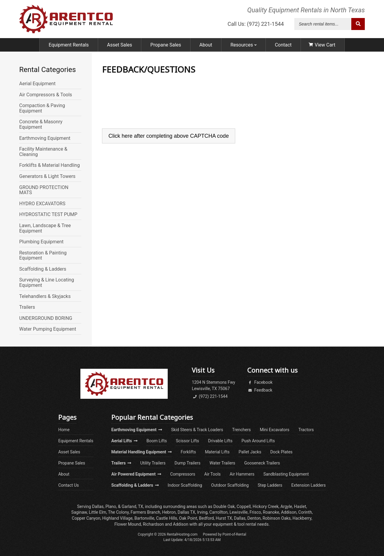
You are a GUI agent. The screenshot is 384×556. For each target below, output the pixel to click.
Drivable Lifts (220, 440)
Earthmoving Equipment (44, 138)
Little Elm (97, 512)
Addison (288, 512)
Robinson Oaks (276, 518)
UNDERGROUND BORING (45, 318)
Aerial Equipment (37, 83)
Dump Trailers (187, 463)
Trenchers (241, 429)
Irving (202, 512)
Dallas (98, 506)
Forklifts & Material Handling (49, 165)
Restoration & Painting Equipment (43, 255)
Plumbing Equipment (41, 242)
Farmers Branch (145, 512)
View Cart (322, 46)
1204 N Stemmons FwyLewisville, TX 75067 (213, 385)
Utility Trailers (152, 463)
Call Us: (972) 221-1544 (255, 24)
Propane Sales (165, 46)
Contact (283, 46)
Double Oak (224, 506)
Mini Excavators (275, 429)
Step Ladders (270, 485)
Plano (110, 506)
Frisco (255, 512)
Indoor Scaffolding (185, 485)
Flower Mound (127, 524)
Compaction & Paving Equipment (42, 108)
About (206, 46)
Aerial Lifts (124, 440)
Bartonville (144, 518)
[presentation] (147, 108)
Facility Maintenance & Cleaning (43, 151)
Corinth (305, 512)
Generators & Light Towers (47, 176)
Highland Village (117, 518)
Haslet (300, 506)
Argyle (286, 506)
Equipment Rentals (69, 46)
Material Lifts (217, 451)
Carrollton (218, 512)
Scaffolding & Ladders (42, 269)
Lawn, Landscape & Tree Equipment (45, 228)
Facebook (259, 382)
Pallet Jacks (249, 451)
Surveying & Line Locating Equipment (46, 282)
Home (64, 429)
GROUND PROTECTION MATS (43, 190)
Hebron (169, 512)
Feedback (259, 390)
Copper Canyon (86, 518)
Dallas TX (186, 512)
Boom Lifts (156, 440)
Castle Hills (166, 518)
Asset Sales (119, 46)
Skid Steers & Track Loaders (197, 429)
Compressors (182, 474)
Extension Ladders (308, 485)
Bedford (206, 518)
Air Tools (212, 474)
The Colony (118, 512)
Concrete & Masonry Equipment (40, 124)
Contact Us (68, 485)
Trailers (27, 307)
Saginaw (79, 512)
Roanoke (271, 512)
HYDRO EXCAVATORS (42, 203)
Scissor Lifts (187, 440)
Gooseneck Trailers (262, 463)
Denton (254, 518)
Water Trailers (222, 463)
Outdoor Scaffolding (230, 485)
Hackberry (301, 518)
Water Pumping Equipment (47, 329)
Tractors (306, 429)
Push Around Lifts (258, 440)
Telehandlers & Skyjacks (44, 296)
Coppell (244, 506)
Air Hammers (242, 474)
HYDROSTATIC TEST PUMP (48, 214)
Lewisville (239, 512)
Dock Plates (281, 451)
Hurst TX (224, 518)
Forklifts (188, 451)
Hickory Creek (265, 506)
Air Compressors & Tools (45, 95)
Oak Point (188, 518)
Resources (243, 46)
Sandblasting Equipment (286, 474)
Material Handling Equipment (141, 451)
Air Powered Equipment (136, 474)
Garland (129, 506)
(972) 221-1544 (209, 396)
